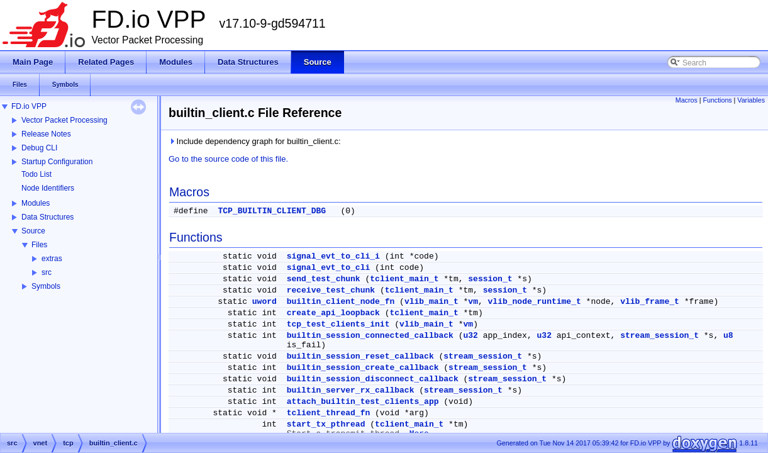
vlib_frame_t (649, 301)
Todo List (36, 174)
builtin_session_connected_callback (370, 335)
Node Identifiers (47, 188)
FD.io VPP (29, 106)
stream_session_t (659, 335)
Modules (35, 203)
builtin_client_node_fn (341, 301)
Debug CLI (39, 147)
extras (52, 258)
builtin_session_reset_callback (360, 356)
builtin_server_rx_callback (351, 390)
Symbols (45, 286)
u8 (728, 335)
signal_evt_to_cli (328, 267)
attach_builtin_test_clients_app (363, 401)
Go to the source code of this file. (228, 159)
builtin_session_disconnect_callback (373, 379)
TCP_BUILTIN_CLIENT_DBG (272, 211)
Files (39, 244)
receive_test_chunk (331, 290)
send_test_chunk (323, 279)
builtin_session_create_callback (363, 367)
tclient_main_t (404, 279)
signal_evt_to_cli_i (333, 256)
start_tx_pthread (326, 424)
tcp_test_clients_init (338, 324)
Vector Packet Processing (64, 120)
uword (264, 301)
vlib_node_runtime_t (534, 301)
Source (33, 230)
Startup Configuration (56, 161)
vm (473, 301)
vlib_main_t (431, 301)
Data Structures (47, 217)
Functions (717, 100)
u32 (471, 335)
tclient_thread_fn (328, 413)
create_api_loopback (333, 313)
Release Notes (46, 134)
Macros (687, 100)
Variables (751, 100)
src (47, 272)
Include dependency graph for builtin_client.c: (255, 141)
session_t (490, 279)
